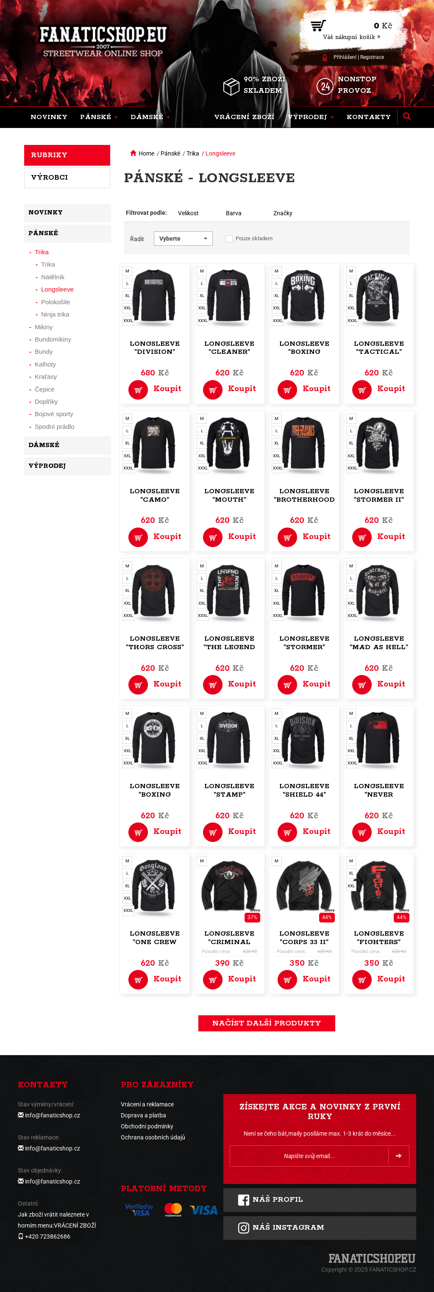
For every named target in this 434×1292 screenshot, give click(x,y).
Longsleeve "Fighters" (379, 938)
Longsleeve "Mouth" (229, 495)
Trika (192, 153)
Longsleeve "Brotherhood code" (304, 500)
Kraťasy (46, 376)
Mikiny (44, 327)
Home (146, 153)
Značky (282, 213)
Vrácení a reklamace (147, 1104)
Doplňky (46, 401)
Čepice (45, 389)
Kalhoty (45, 364)
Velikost (188, 213)
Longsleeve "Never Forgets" (379, 795)
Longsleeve (220, 153)
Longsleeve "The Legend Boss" (229, 647)
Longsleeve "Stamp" (229, 790)
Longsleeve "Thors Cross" (155, 643)
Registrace (372, 57)
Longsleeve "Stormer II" (379, 495)
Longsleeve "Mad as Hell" (379, 643)
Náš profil (270, 1200)
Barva (234, 213)
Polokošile (55, 302)
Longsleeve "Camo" (155, 495)
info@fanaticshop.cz (52, 1115)
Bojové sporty (54, 413)
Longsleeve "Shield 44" (304, 790)
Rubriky (49, 155)
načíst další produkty (266, 1023)
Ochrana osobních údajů (153, 1137)
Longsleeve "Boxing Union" (155, 795)
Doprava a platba (143, 1115)
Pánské (170, 153)
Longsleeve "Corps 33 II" (304, 938)
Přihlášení (345, 57)
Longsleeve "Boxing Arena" (304, 352)
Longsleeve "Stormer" (304, 643)
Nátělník (52, 277)
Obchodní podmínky (147, 1126)
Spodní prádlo (54, 426)
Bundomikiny (53, 339)
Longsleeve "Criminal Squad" (229, 942)
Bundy (44, 351)
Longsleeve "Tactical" (379, 348)
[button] (99, 117)
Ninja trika (55, 314)
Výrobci (49, 177)
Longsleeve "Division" (155, 348)
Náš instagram (280, 1228)
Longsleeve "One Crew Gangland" (155, 942)
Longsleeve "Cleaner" (229, 348)
